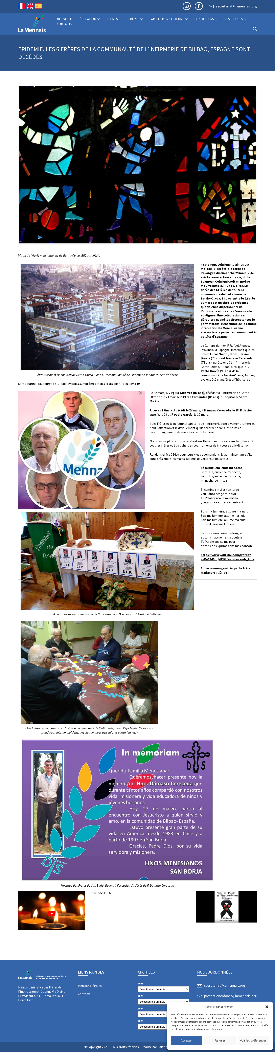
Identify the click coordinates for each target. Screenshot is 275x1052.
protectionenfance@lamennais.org (230, 996)
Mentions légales (90, 986)
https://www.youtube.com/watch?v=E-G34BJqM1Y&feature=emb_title (227, 557)
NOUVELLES (65, 19)
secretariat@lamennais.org (236, 6)
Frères (136, 19)
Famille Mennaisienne (169, 19)
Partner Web (166, 1047)
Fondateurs (206, 19)
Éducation (90, 19)
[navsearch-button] (255, 29)
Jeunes (114, 19)
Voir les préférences (253, 1040)
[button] (267, 1007)
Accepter (186, 1040)
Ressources (235, 19)
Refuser (220, 1040)
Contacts (64, 24)
